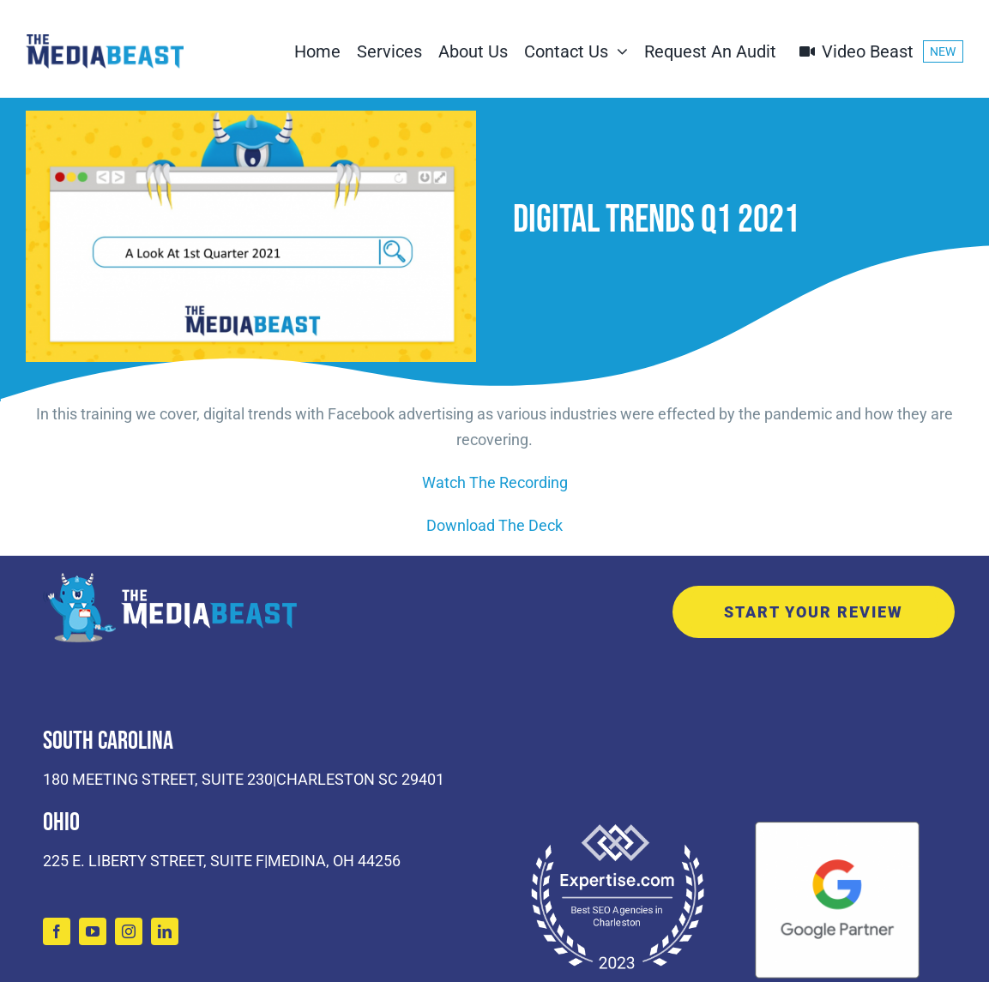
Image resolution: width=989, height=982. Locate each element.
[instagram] (128, 931)
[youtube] (92, 931)
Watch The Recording (495, 482)
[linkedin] (164, 931)
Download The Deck (494, 525)
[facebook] (56, 931)
